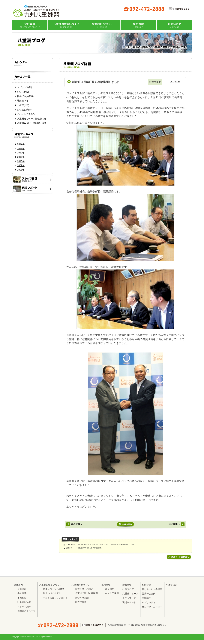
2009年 (21, 165)
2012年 (21, 152)
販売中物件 (80, 602)
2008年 (21, 169)
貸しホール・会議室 (152, 589)
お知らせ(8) (23, 92)
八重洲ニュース (130, 593)
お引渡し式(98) (24, 109)
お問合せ (146, 584)
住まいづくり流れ (52, 593)
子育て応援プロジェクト (55, 597)
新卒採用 (109, 589)
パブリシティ (148, 602)
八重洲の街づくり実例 (86, 593)
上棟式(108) (23, 105)
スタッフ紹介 (24, 606)
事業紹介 (21, 597)
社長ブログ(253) (25, 96)
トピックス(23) (24, 87)
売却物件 (146, 598)
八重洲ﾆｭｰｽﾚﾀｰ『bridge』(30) (31, 123)
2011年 (21, 157)
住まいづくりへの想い (54, 589)
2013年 (21, 148)
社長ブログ (128, 589)
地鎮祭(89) (22, 100)
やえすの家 (171, 584)
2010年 (21, 161)
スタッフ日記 (70, 544)
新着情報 (126, 584)
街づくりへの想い (84, 589)
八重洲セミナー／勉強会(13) (31, 118)
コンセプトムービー (152, 607)
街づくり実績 (82, 597)
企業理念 (21, 589)
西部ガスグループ (26, 611)
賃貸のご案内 (148, 593)
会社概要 (21, 593)
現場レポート (70, 548)
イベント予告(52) (25, 114)
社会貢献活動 (24, 602)
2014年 (21, 144)
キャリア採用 (112, 593)
